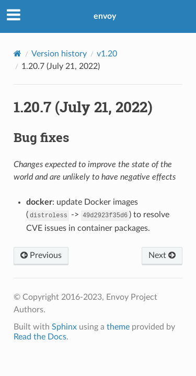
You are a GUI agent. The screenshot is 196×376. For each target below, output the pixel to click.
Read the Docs (40, 337)
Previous (41, 255)
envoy (105, 16)
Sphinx (64, 327)
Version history (59, 54)
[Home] (17, 53)
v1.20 (107, 54)
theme (118, 327)
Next (162, 255)
